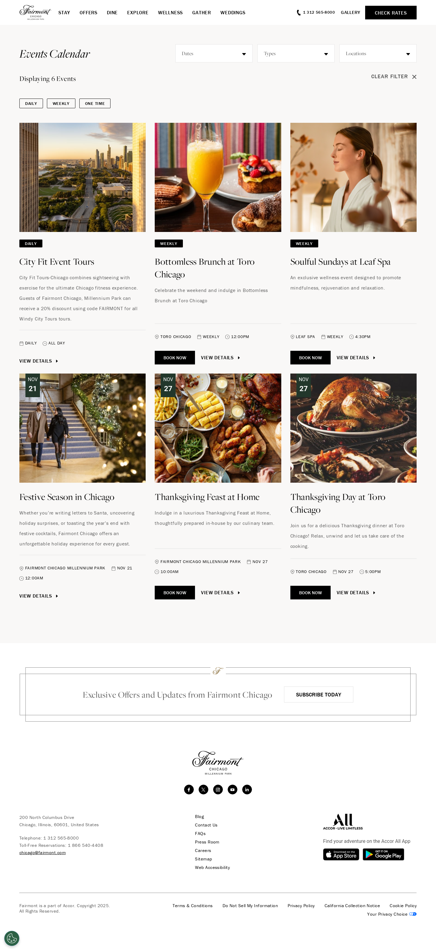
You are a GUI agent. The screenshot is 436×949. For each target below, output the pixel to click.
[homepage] (38, 12)
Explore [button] (138, 12)
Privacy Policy (301, 905)
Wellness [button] (170, 12)
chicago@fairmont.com (42, 852)
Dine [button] (112, 12)
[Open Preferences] (11, 938)
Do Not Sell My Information (250, 905)
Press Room (207, 842)
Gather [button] (201, 12)
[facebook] (189, 789)
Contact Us (206, 825)
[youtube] (232, 789)
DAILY (31, 103)
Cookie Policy (403, 905)
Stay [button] (64, 12)
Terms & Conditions (193, 905)
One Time (95, 103)
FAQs (200, 833)
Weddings (232, 12)
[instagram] (218, 789)
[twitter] (203, 789)
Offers (88, 12)
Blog (199, 816)
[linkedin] (247, 789)
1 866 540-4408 (85, 845)
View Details (39, 361)
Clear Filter (394, 76)
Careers (203, 850)
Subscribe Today (318, 694)
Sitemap (203, 859)
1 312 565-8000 (61, 838)
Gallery (350, 12)
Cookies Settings (392, 914)
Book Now (175, 357)
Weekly (61, 103)
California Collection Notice (352, 905)
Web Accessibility (212, 867)
